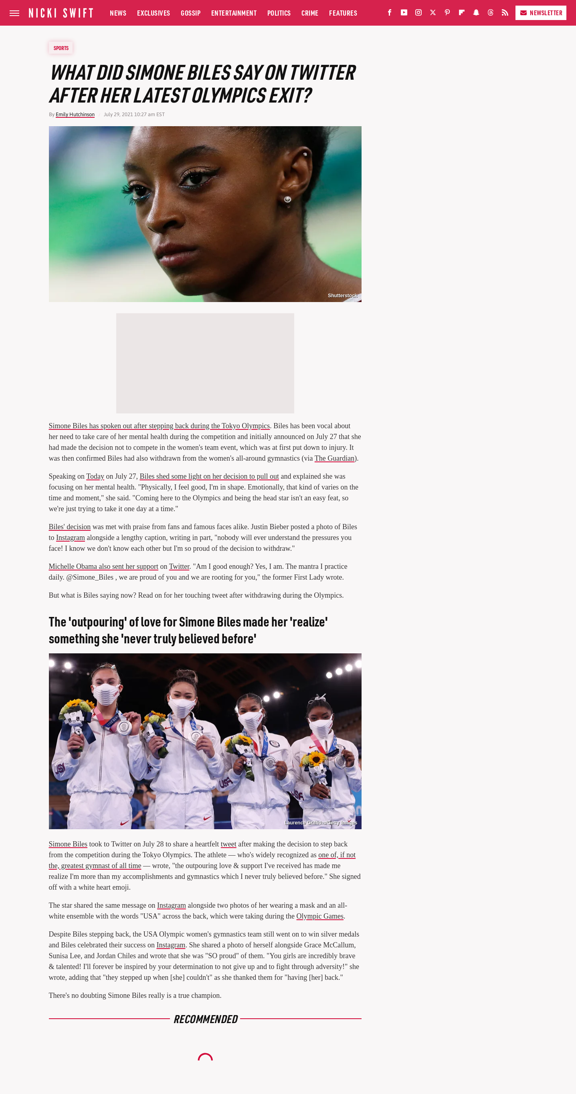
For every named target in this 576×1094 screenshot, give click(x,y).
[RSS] (505, 14)
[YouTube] (404, 14)
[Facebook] (390, 14)
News (118, 12)
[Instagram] (418, 14)
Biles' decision (70, 527)
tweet (228, 844)
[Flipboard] (462, 14)
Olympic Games (320, 916)
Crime (310, 12)
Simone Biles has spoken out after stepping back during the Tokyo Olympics (159, 426)
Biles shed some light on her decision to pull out (209, 476)
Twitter (179, 566)
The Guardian (334, 458)
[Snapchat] (476, 14)
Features (343, 12)
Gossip (190, 12)
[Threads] (491, 14)
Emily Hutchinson (75, 114)
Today (95, 476)
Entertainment (234, 12)
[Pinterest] (447, 14)
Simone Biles (68, 844)
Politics (279, 12)
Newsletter (540, 12)
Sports (61, 47)
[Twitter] (433, 14)
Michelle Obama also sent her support (103, 566)
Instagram (70, 538)
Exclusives (153, 12)
